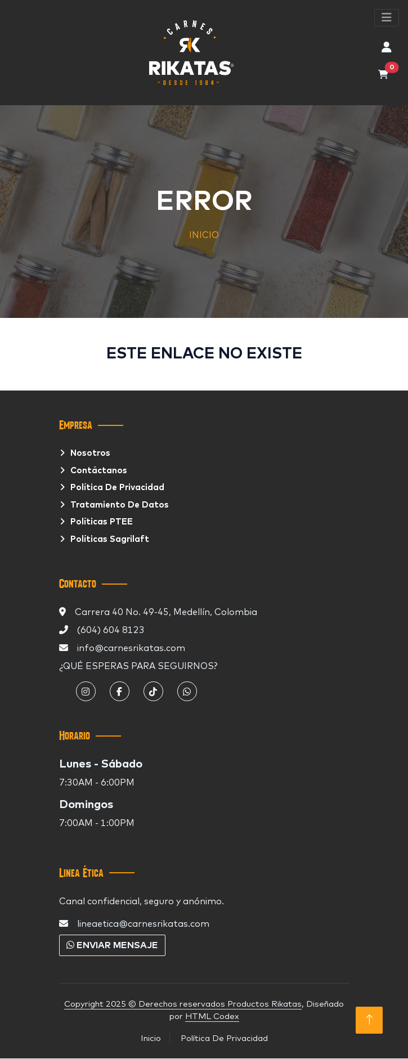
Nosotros (90, 453)
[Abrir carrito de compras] (383, 75)
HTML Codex (212, 1016)
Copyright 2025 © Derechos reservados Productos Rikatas (183, 1003)
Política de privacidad (117, 487)
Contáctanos (98, 470)
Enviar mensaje (112, 945)
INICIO (204, 234)
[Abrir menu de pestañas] (386, 17)
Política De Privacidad (224, 1038)
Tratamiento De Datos (119, 505)
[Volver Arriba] (369, 1020)
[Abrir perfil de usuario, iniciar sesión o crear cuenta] (387, 47)
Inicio (151, 1038)
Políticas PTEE (101, 522)
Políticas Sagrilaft (109, 539)
